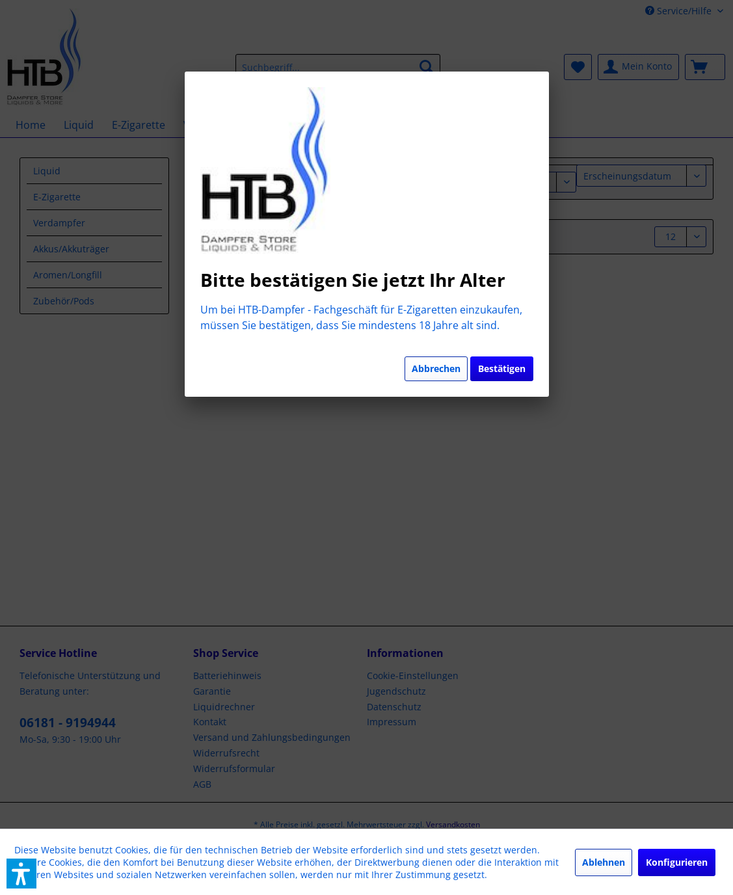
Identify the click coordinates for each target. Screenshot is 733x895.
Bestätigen (502, 368)
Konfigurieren (677, 862)
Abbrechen (436, 368)
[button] (21, 873)
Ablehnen (603, 862)
